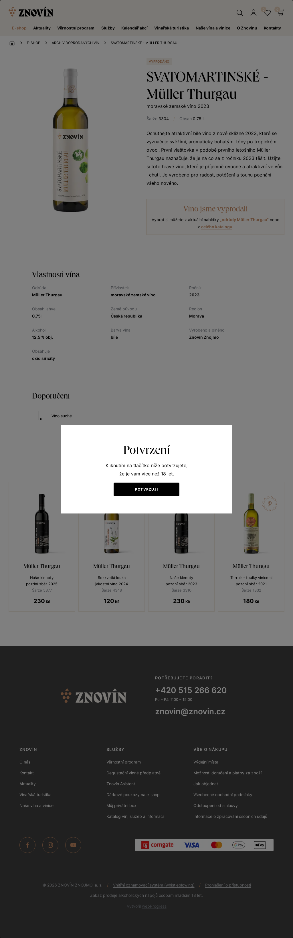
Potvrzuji (146, 489)
